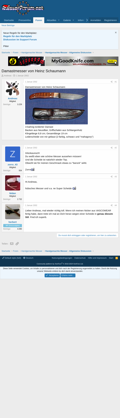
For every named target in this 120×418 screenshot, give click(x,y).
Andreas (7, 120)
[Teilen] (112, 126)
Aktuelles (51, 20)
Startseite (9, 20)
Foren (39, 20)
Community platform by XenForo (60, 403)
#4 (116, 300)
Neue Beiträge (8, 25)
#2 (116, 242)
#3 (116, 271)
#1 (116, 126)
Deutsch (28, 397)
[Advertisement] (60, 73)
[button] (58, 20)
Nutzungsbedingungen (62, 397)
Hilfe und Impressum (97, 397)
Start (111, 397)
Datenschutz (80, 397)
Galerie (67, 20)
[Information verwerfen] (115, 33)
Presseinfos (24, 20)
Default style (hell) (11, 397)
